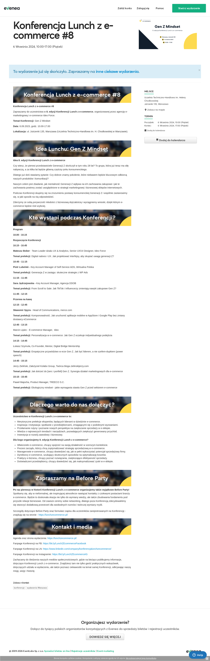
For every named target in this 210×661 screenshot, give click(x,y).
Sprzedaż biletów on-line (57, 651)
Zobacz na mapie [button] (154, 109)
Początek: (149, 122)
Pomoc (160, 8)
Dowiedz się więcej (105, 637)
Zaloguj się (143, 8)
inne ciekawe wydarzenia (117, 71)
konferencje (19, 588)
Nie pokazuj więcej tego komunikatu (141, 658)
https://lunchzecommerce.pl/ (53, 514)
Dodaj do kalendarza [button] (154, 130)
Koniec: (147, 125)
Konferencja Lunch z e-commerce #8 (63, 30)
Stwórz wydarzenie (189, 8)
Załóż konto (125, 8)
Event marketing (105, 651)
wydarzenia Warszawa (37, 588)
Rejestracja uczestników (83, 651)
